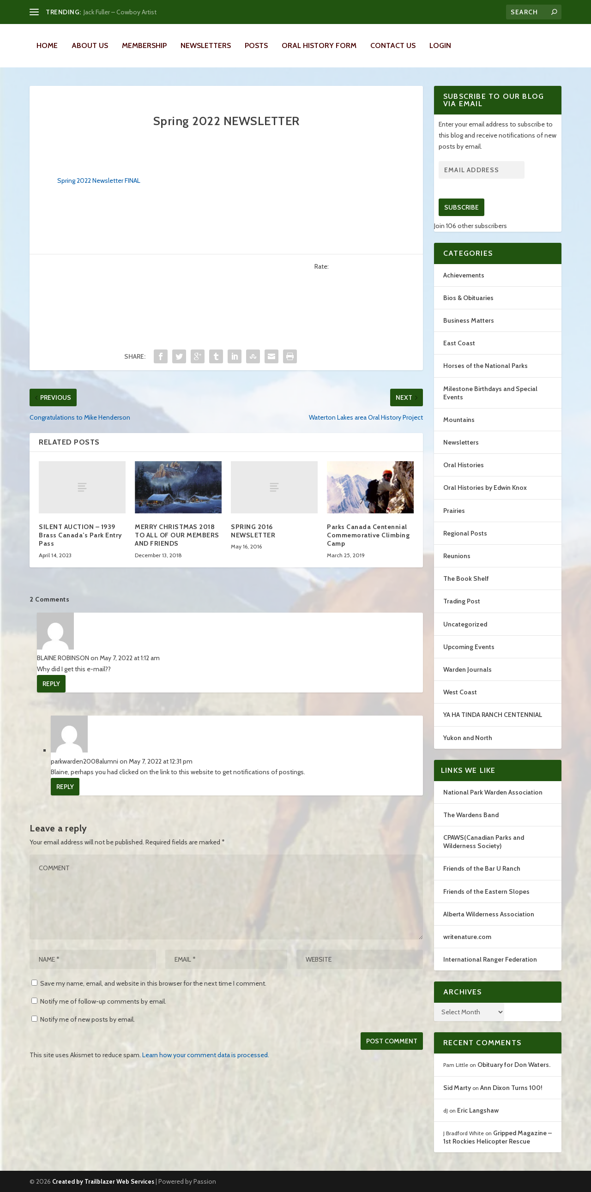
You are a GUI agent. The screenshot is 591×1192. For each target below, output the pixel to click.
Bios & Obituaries (468, 298)
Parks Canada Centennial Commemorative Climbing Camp (368, 535)
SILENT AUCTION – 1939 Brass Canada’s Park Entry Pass (80, 535)
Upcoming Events (469, 647)
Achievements (463, 275)
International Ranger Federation (490, 959)
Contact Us (393, 45)
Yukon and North (467, 738)
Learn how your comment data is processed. (205, 1055)
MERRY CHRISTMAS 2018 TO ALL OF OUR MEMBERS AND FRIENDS (177, 535)
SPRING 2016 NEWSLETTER (253, 531)
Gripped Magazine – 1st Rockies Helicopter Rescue (497, 1137)
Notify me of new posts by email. (87, 1019)
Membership (144, 45)
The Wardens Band (471, 815)
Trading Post (461, 601)
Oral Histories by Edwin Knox (485, 487)
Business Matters (468, 320)
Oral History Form (319, 45)
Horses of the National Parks (485, 365)
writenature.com (467, 937)
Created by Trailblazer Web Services (103, 1181)
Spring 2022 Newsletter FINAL (98, 180)
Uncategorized (465, 624)
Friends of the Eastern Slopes (486, 891)
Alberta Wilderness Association (488, 914)
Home (47, 45)
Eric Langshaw (478, 1110)
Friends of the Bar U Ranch (481, 868)
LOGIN (440, 45)
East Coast (459, 343)
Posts (256, 45)
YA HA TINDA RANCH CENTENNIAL (492, 714)
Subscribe (461, 207)
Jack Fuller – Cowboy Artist (120, 12)
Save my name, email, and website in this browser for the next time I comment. (153, 983)
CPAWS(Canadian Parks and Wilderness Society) (483, 841)
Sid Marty (457, 1088)
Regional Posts (465, 533)
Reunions (456, 556)
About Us (90, 45)
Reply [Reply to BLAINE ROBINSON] (51, 684)
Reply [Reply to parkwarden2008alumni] (65, 787)
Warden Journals (467, 669)
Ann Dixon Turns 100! (511, 1088)
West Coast (460, 692)
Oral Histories (463, 465)
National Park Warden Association (493, 792)
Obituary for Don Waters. (513, 1064)
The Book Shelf (466, 578)
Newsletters (206, 45)
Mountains (459, 419)
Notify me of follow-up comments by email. (103, 1001)
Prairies (454, 510)
